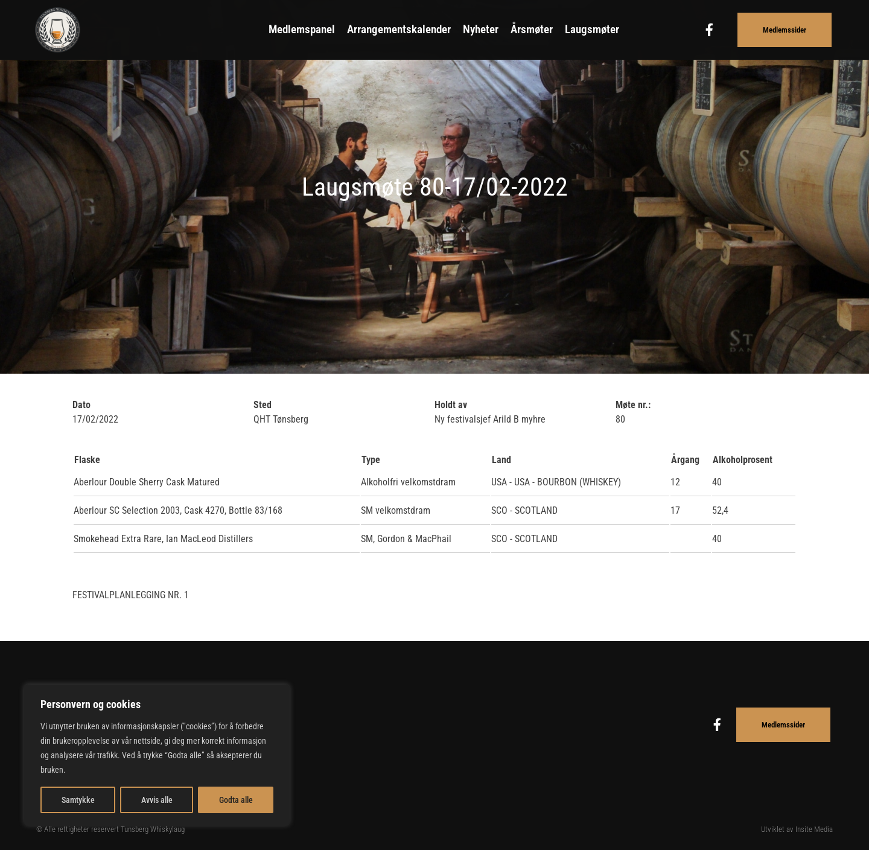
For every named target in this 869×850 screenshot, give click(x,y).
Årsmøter (532, 29)
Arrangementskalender (399, 29)
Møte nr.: (633, 405)
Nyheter (480, 29)
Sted (262, 405)
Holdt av (450, 405)
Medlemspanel (302, 29)
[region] (157, 755)
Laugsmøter (592, 29)
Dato (81, 405)
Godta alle (236, 800)
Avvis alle (157, 800)
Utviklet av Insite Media (797, 829)
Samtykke (78, 800)
